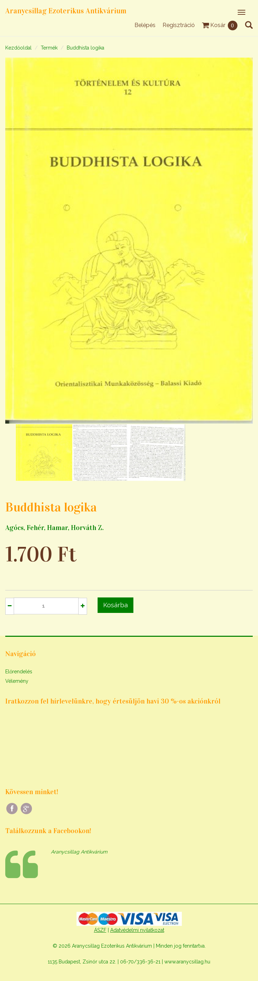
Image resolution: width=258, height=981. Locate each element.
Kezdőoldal (18, 48)
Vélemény (16, 681)
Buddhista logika (85, 48)
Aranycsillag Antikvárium (79, 852)
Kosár (220, 25)
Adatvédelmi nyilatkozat (137, 930)
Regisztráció (179, 25)
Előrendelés (18, 671)
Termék (49, 48)
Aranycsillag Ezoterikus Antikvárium (65, 10)
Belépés (145, 25)
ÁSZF (100, 930)
